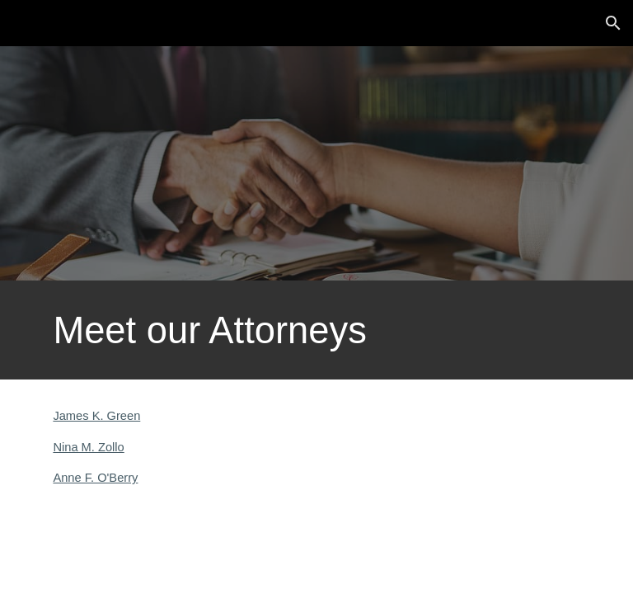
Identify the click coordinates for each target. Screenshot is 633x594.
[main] (316, 330)
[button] (613, 23)
